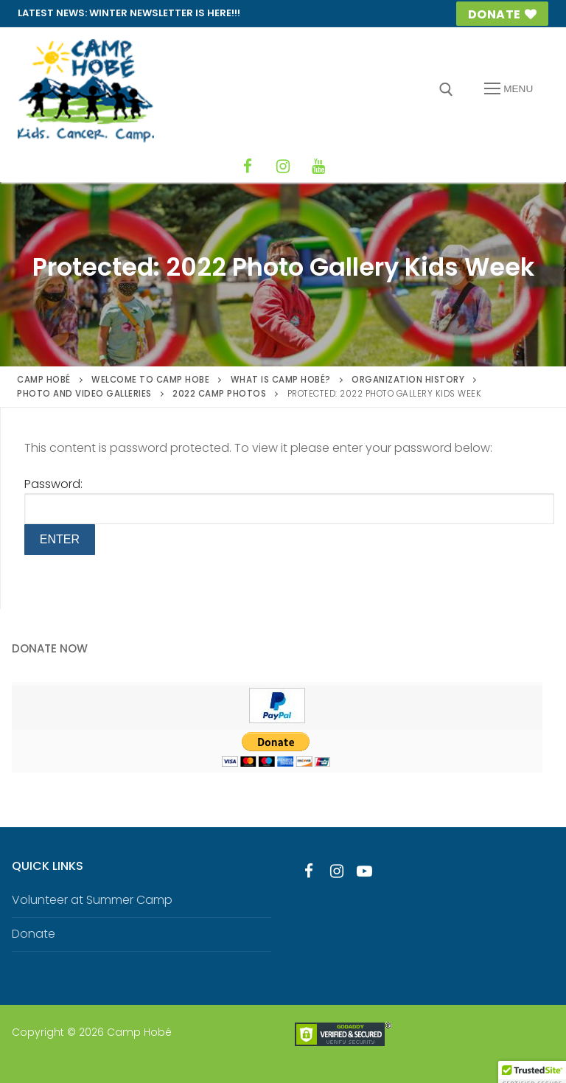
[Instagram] (283, 166)
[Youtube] (365, 871)
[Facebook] (247, 166)
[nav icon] (508, 89)
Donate (502, 14)
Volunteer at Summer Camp (92, 899)
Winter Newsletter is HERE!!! (164, 13)
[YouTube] (318, 166)
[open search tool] (446, 90)
